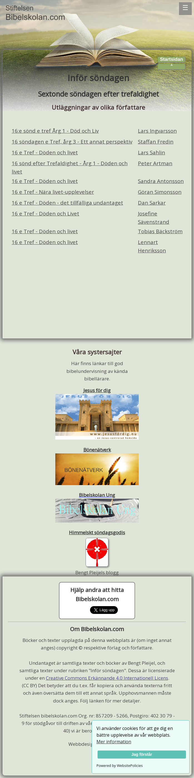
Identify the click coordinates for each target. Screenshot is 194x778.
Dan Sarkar (152, 202)
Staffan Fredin (155, 141)
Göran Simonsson (159, 191)
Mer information (113, 742)
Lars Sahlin (151, 152)
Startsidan (171, 59)
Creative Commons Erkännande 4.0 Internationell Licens (107, 678)
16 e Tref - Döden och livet (45, 152)
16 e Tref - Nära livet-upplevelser (53, 191)
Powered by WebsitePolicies (119, 765)
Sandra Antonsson (161, 180)
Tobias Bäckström (160, 231)
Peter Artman (155, 163)
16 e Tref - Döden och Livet (45, 213)
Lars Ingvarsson (157, 130)
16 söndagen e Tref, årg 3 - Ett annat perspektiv (72, 141)
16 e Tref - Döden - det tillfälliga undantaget (67, 202)
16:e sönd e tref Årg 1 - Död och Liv (55, 130)
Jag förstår (141, 754)
